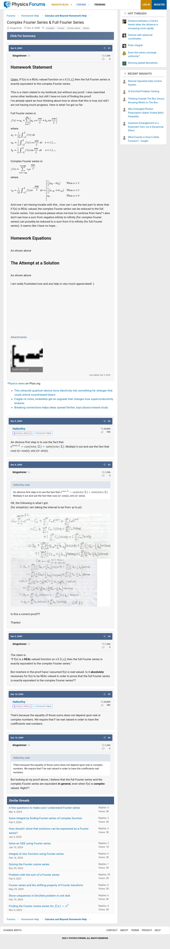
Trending (99, 4)
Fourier (60, 29)
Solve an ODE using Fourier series (30, 844)
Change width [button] (15, 931)
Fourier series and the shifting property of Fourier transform (46, 886)
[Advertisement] (60, 311)
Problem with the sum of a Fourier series (34, 876)
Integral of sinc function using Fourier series (36, 855)
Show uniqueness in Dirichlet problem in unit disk (39, 896)
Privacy (143, 931)
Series (86, 29)
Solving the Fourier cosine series (29, 865)
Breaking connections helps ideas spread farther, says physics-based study (61, 408)
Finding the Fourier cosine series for (38, 907)
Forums (81, 4)
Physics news (16, 384)
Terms (132, 931)
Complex (50, 29)
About (121, 931)
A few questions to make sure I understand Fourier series (44, 809)
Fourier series (73, 29)
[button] (71, 4)
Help (154, 931)
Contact (108, 931)
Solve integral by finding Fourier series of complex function (45, 819)
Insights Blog (60, 4)
